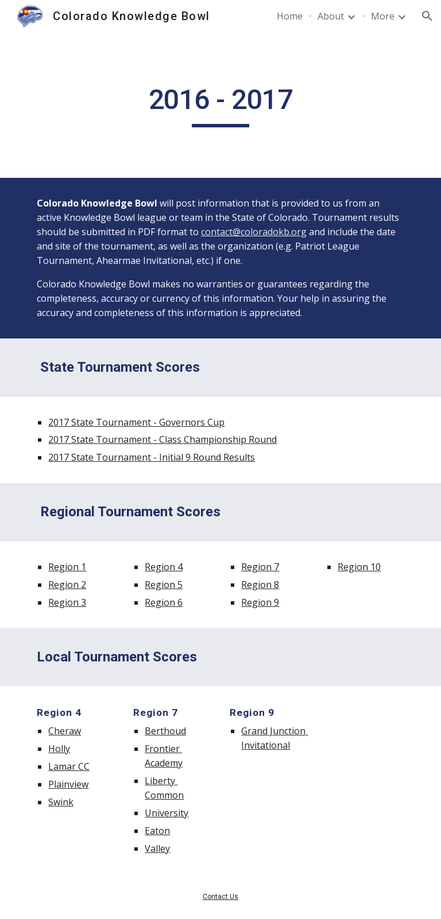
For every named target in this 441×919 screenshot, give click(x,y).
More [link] (382, 16)
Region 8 (260, 584)
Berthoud (165, 731)
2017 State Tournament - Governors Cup (136, 422)
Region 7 (260, 566)
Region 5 (164, 584)
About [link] (331, 16)
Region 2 (67, 584)
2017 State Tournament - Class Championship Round (162, 439)
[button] (427, 16)
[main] (220, 105)
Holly (59, 748)
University (166, 813)
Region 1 (67, 566)
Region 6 (164, 602)
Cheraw (64, 731)
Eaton (157, 830)
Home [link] (290, 16)
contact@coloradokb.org (254, 231)
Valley (157, 848)
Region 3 (67, 602)
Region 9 (260, 602)
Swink (61, 802)
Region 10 (359, 566)
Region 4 (164, 566)
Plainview (68, 784)
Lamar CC (69, 766)
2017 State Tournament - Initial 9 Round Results (151, 457)
